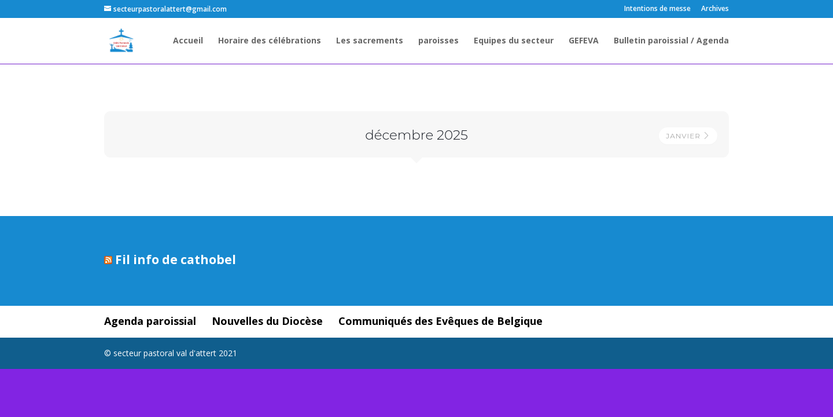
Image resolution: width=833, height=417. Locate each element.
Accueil (188, 41)
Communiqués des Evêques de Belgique (440, 321)
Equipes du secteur (514, 41)
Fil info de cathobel (175, 259)
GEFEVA (584, 41)
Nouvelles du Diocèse (267, 321)
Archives (715, 9)
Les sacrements (369, 41)
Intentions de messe (657, 9)
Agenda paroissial (150, 321)
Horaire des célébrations (269, 41)
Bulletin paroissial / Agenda (671, 41)
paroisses (438, 41)
